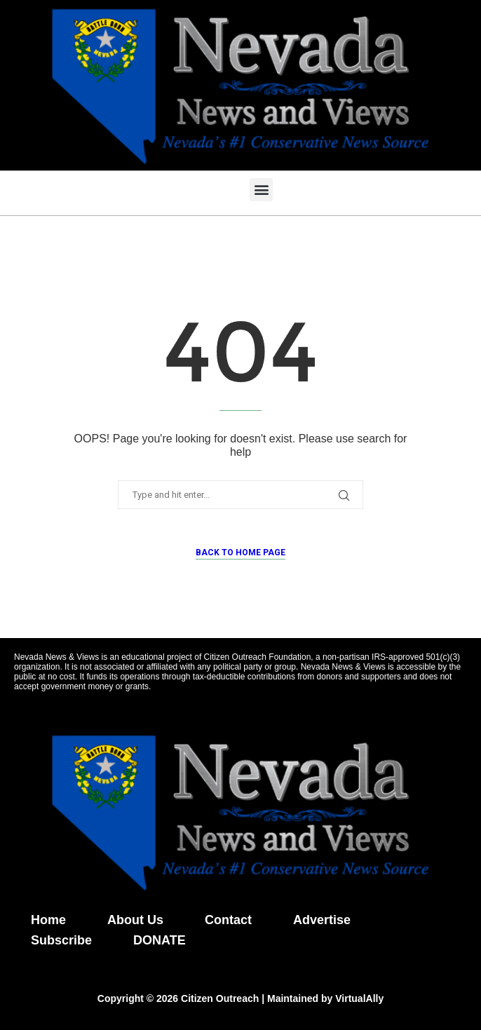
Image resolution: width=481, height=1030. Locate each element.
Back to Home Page (240, 552)
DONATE (159, 940)
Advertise (322, 920)
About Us (135, 920)
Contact (228, 920)
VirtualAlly (359, 998)
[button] (261, 189)
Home (48, 920)
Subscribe (61, 940)
